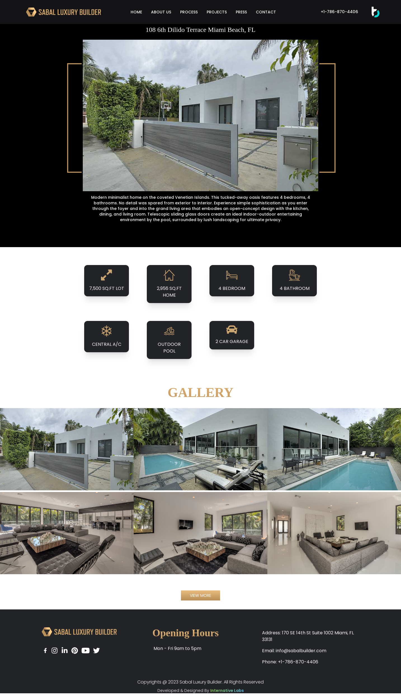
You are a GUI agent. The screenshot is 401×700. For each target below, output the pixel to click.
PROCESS (189, 12)
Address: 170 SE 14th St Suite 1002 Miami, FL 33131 (308, 636)
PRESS (241, 12)
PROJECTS (217, 12)
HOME (136, 12)
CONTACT (266, 12)
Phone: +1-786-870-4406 (290, 662)
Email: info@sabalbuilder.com (294, 650)
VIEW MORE (200, 595)
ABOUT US (161, 12)
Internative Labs (227, 690)
